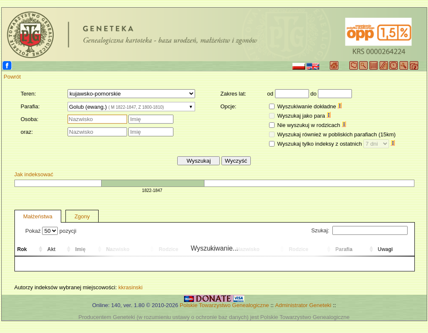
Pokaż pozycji (51, 231)
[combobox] (131, 106)
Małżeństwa (38, 216)
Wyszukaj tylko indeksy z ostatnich (336, 144)
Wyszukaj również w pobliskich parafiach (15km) (336, 134)
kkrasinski (130, 287)
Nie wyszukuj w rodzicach (311, 125)
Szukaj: (359, 230)
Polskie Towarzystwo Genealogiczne (224, 305)
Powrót (12, 76)
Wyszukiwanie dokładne (309, 106)
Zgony (82, 216)
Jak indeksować (34, 174)
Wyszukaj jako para (304, 116)
